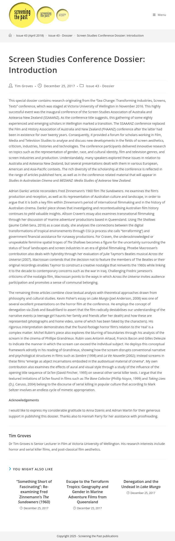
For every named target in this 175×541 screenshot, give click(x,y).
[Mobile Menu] (159, 15)
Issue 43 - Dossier (100, 86)
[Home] (10, 35)
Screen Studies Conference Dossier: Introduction (110, 35)
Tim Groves (24, 86)
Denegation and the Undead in (141, 484)
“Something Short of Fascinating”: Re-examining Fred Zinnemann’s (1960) (34, 491)
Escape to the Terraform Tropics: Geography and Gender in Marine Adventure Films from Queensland (87, 491)
